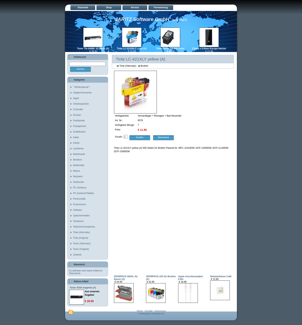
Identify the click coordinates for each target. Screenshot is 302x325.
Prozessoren (79, 204)
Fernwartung (161, 7)
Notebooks (78, 182)
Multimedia (78, 165)
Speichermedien (81, 215)
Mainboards (79, 154)
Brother (144, 66)
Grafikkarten (79, 131)
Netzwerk (78, 176)
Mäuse (76, 171)
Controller (78, 109)
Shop (109, 7)
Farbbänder (79, 120)
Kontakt (149, 311)
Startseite (83, 7)
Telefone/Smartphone (84, 226)
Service (135, 7)
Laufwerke (78, 148)
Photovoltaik (79, 198)
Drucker (77, 115)
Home (140, 311)
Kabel (76, 137)
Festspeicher (79, 126)
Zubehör (77, 254)
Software (77, 210)
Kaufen (139, 137)
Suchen (81, 69)
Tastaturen (78, 221)
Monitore (77, 159)
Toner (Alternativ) (82, 243)
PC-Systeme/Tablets (83, 193)
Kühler (76, 143)
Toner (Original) (81, 249)
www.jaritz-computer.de (152, 313)
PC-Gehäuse (79, 187)
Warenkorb (163, 137)
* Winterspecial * (81, 87)
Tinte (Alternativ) (81, 232)
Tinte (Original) (80, 238)
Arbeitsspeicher (81, 103)
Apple (76, 98)
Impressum (160, 311)
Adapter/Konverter (82, 92)
